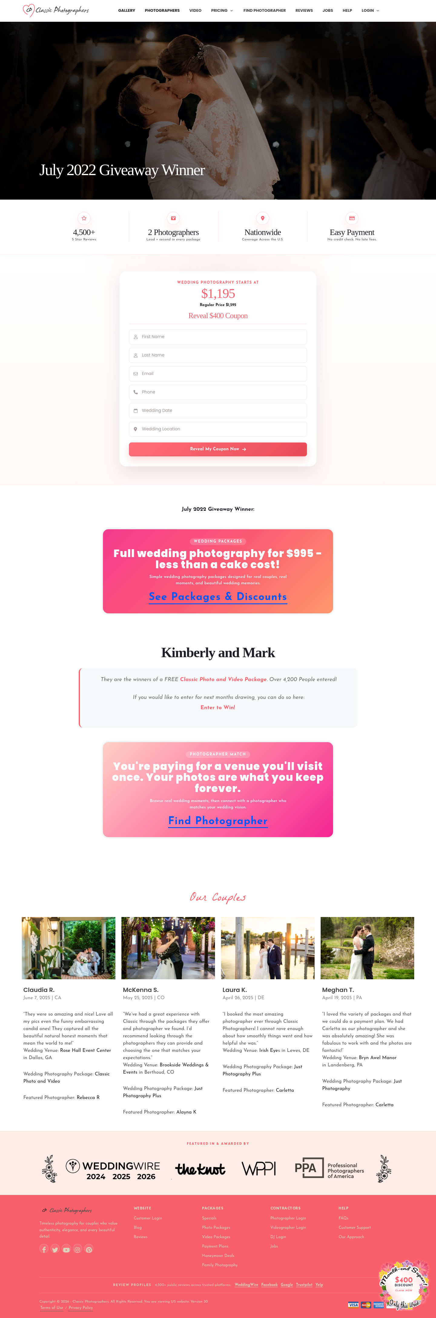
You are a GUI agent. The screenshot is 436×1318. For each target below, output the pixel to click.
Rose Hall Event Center (85, 1050)
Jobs (274, 1246)
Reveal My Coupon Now (218, 449)
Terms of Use (51, 1308)
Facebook (269, 1285)
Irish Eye (268, 1050)
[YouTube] (66, 1248)
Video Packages (216, 1237)
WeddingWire (246, 1285)
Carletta (285, 1090)
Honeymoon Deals (218, 1256)
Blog (138, 1228)
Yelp (319, 1285)
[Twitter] (55, 1248)
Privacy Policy (81, 1308)
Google (287, 1285)
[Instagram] (77, 1248)
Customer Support (355, 1228)
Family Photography (220, 1265)
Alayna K (186, 1112)
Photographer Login (288, 1218)
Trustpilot (304, 1285)
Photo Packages (216, 1228)
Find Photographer (218, 821)
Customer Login (148, 1218)
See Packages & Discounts (218, 597)
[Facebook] (43, 1248)
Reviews (140, 1237)
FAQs (343, 1218)
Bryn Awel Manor (377, 1057)
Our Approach (351, 1237)
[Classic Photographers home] (81, 1210)
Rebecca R (88, 1097)
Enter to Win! (218, 708)
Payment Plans (215, 1246)
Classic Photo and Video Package (223, 680)
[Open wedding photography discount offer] (403, 1285)
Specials (209, 1218)
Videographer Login (288, 1228)
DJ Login (278, 1237)
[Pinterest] (88, 1248)
